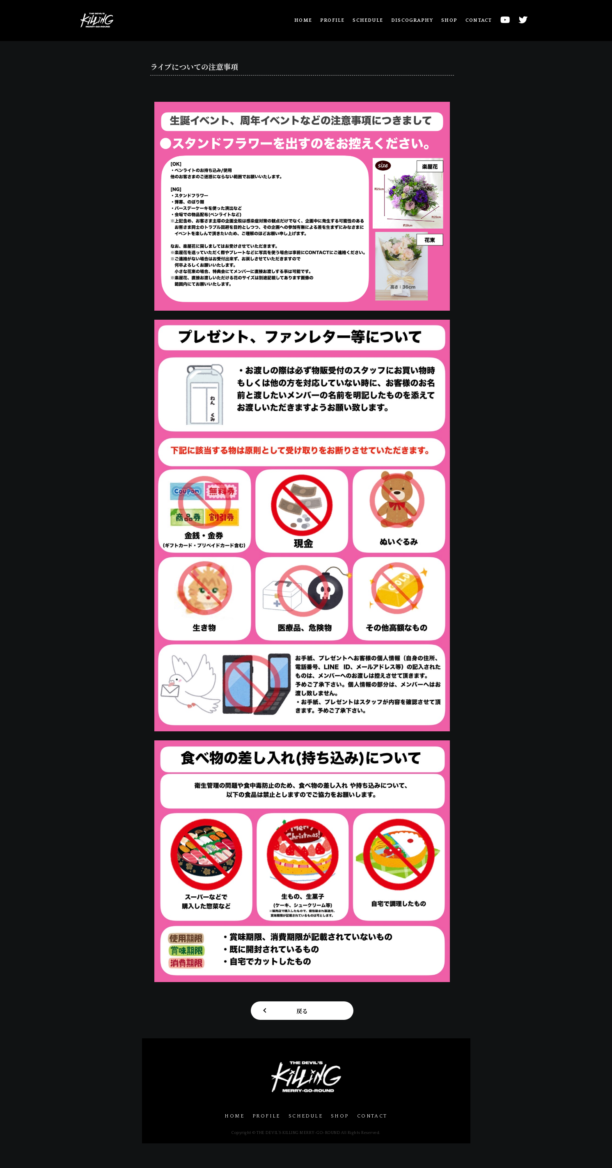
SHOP (449, 20)
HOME (303, 20)
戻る (302, 1011)
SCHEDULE (368, 20)
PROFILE (332, 20)
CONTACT (478, 20)
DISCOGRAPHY (412, 20)
